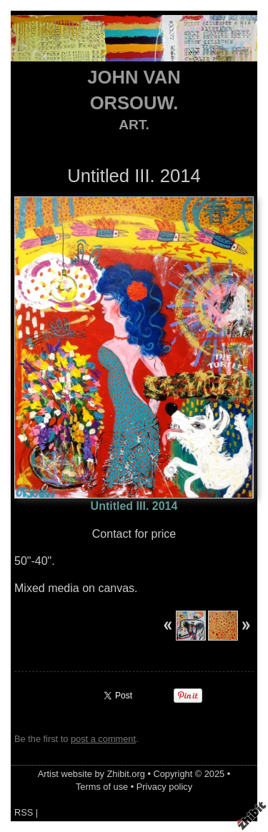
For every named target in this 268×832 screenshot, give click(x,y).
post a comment (103, 738)
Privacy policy (164, 786)
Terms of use (102, 786)
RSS (23, 812)
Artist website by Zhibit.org (91, 773)
